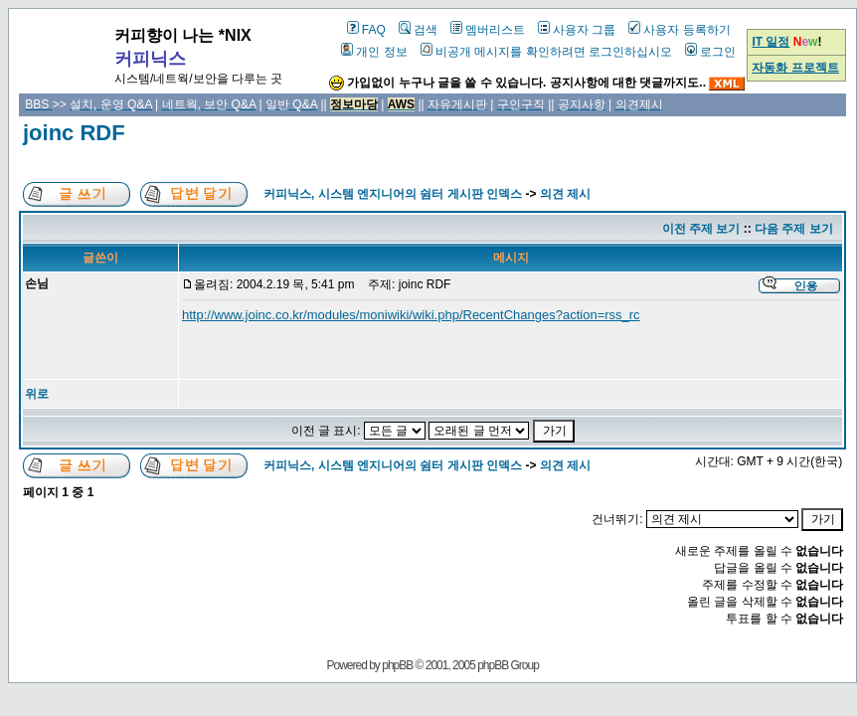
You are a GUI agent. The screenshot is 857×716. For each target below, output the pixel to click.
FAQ (366, 30)
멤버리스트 (487, 30)
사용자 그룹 (576, 30)
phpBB (397, 665)
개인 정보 (374, 52)
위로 (37, 394)
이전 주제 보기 (701, 229)
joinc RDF (74, 132)
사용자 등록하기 (679, 30)
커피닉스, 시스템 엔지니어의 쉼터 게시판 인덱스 (392, 194)
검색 (418, 30)
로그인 (710, 52)
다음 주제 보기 (794, 229)
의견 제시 (565, 194)
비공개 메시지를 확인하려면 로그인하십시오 (546, 52)
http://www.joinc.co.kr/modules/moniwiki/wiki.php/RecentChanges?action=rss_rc (411, 314)
